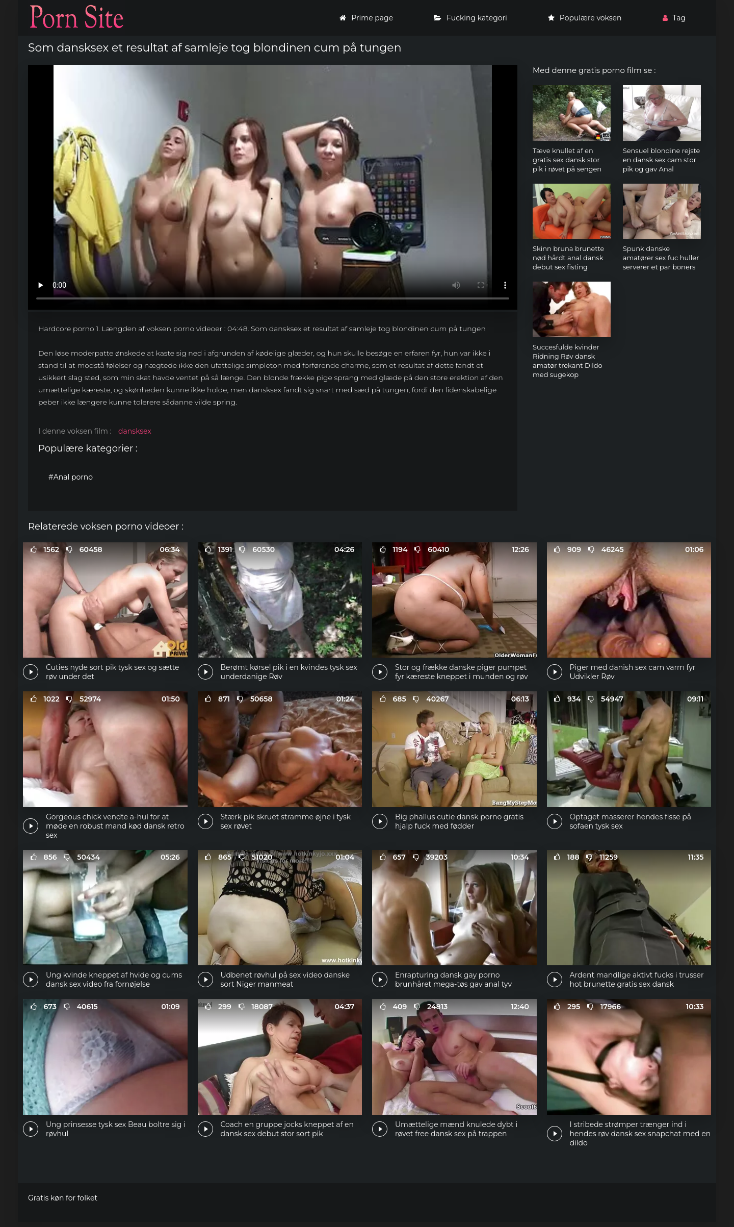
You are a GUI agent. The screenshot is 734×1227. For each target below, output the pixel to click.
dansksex (134, 431)
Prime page (366, 17)
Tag (674, 17)
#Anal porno (70, 477)
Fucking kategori (470, 17)
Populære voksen (585, 17)
